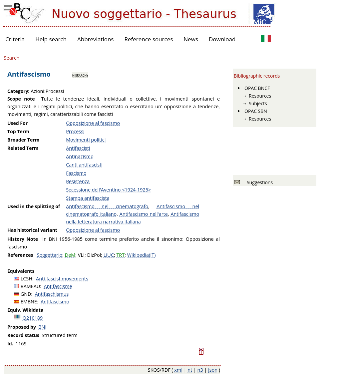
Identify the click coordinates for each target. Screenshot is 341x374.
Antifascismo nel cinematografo (107, 206)
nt (189, 370)
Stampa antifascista (88, 198)
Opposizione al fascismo (93, 123)
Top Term (18, 131)
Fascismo (76, 173)
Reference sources (148, 39)
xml (178, 370)
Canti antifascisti (84, 165)
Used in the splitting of (33, 206)
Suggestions (258, 182)
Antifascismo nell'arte (144, 214)
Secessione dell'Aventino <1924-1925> (108, 190)
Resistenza (78, 181)
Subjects (258, 103)
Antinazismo (80, 156)
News (190, 39)
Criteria (15, 39)
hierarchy (80, 75)
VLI (81, 255)
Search (12, 57)
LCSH (26, 278)
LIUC (109, 255)
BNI (42, 327)
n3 (200, 370)
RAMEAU (30, 286)
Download (222, 39)
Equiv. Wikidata (25, 310)
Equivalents (20, 271)
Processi (75, 131)
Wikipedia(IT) (141, 255)
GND (26, 294)
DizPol (94, 255)
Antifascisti (78, 148)
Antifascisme (58, 286)
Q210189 (33, 318)
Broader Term (23, 140)
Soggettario (50, 255)
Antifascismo (55, 301)
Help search (51, 39)
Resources (260, 96)
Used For (17, 123)
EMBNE (29, 301)
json (212, 370)
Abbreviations (95, 39)
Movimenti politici (86, 140)
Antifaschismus (52, 294)
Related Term (23, 148)
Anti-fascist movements (62, 278)
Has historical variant (32, 230)
